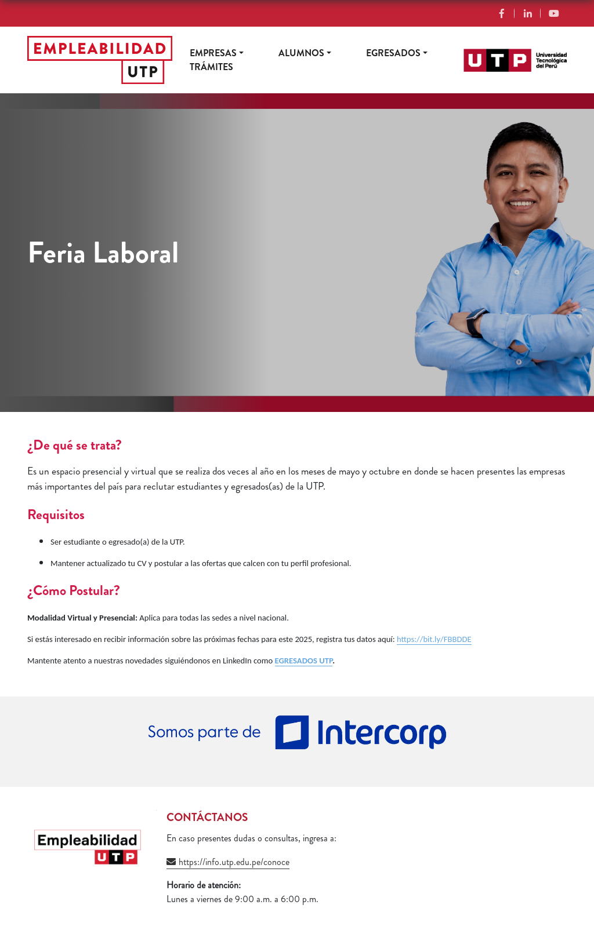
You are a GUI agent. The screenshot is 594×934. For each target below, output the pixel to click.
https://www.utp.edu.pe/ (507, 55)
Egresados (393, 53)
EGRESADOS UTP (304, 660)
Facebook (501, 13)
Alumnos (301, 53)
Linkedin (528, 13)
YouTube (554, 13)
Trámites (211, 67)
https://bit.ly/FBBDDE (434, 639)
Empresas (213, 53)
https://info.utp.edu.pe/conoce (234, 862)
